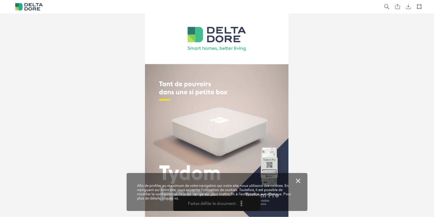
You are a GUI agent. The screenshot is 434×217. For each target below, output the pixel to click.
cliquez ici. (170, 198)
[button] (386, 7)
